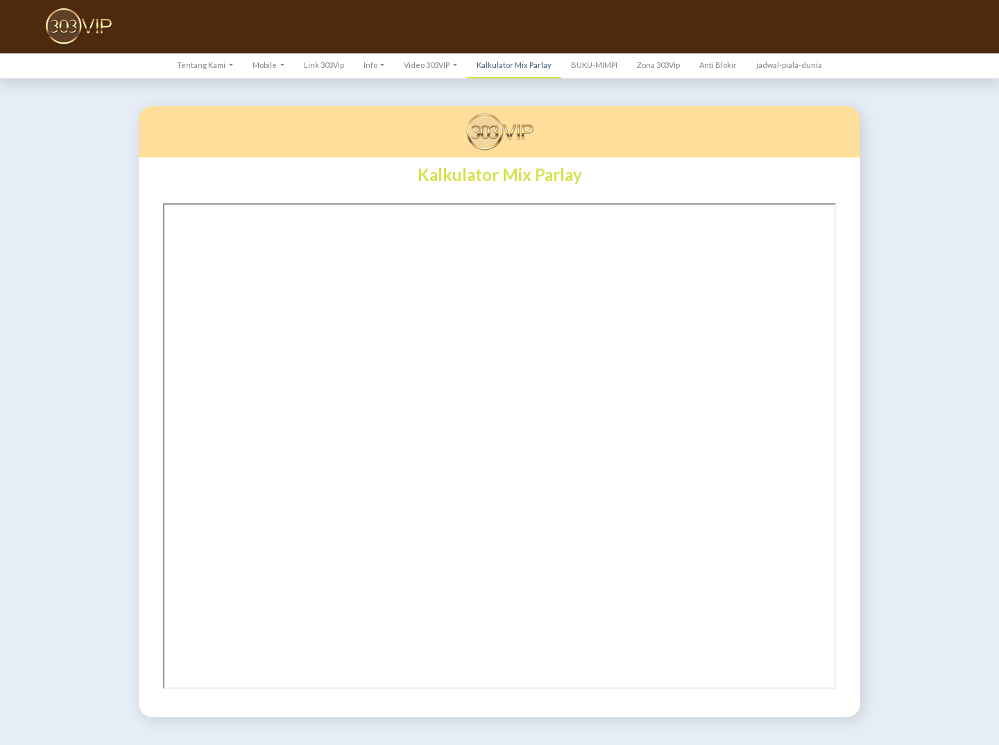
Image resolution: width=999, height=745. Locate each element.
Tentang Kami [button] (202, 64)
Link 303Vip (324, 64)
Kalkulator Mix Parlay (514, 64)
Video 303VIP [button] (427, 64)
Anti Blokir (718, 64)
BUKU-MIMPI (594, 64)
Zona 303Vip (658, 64)
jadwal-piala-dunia (789, 64)
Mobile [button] (265, 64)
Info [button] (371, 64)
